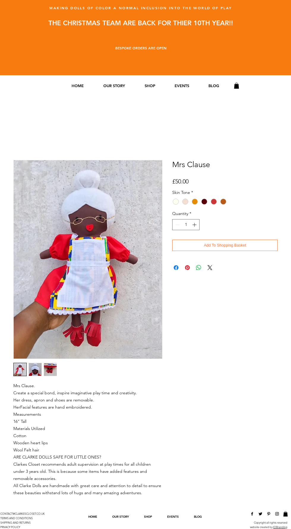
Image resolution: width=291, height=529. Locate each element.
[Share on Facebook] (176, 267)
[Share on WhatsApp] (198, 267)
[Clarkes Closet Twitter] (260, 513)
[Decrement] (177, 224)
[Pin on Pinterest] (187, 267)
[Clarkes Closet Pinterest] (268, 513)
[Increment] (195, 224)
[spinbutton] (186, 224)
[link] (236, 86)
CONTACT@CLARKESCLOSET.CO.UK (22, 513)
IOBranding (280, 527)
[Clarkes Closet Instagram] (277, 513)
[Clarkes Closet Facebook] (252, 513)
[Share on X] (209, 267)
